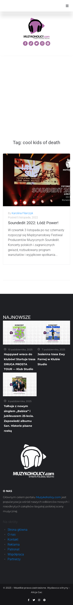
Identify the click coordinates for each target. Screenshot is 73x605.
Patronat (13, 549)
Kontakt (13, 539)
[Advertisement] (36, 97)
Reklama (14, 544)
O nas (12, 534)
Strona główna (17, 529)
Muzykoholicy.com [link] (48, 497)
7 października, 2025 (53, 349)
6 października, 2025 (20, 401)
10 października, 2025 (20, 349)
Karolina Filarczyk (22, 213)
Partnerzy (14, 559)
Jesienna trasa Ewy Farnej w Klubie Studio (51, 359)
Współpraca (16, 554)
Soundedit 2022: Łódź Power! (33, 223)
